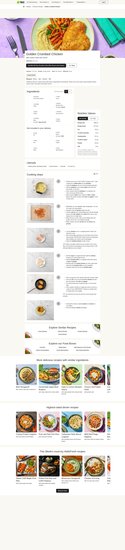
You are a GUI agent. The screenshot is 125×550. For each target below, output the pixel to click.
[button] (49, 91)
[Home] (24, 7)
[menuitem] (21, 2)
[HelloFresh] (20, 2)
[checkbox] (26, 61)
